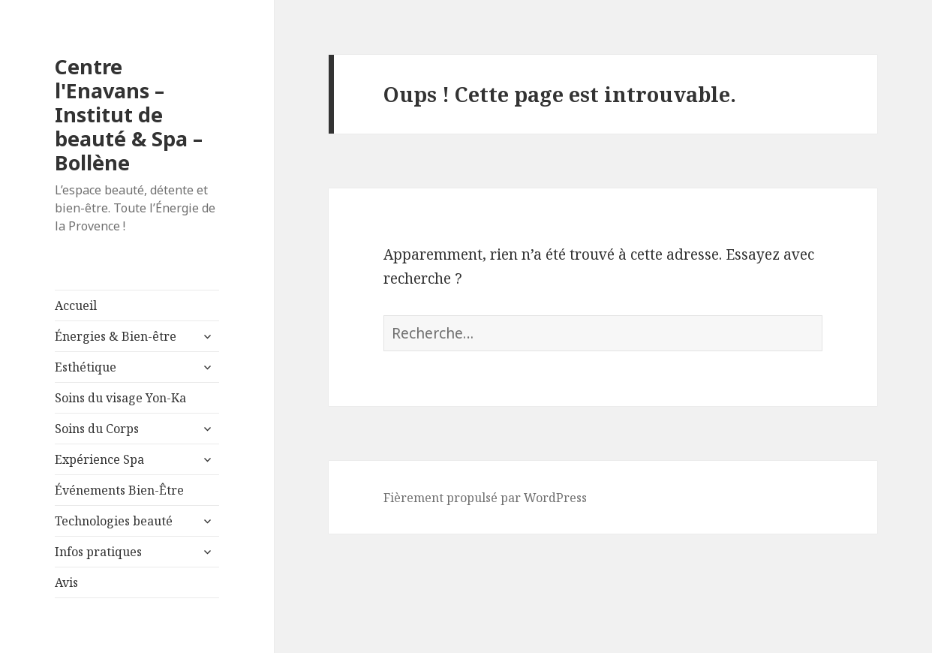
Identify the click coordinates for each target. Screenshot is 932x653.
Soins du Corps (97, 428)
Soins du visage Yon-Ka (120, 398)
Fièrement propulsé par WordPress (485, 497)
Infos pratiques (98, 551)
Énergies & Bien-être (115, 336)
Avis (66, 582)
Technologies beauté (114, 521)
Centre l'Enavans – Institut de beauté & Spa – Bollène (129, 114)
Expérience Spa (99, 459)
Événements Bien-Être (119, 490)
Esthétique (85, 367)
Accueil (76, 305)
